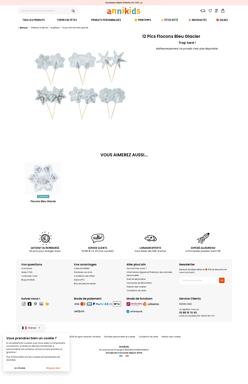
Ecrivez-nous (185, 303)
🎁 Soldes (222, 20)
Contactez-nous (29, 276)
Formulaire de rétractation (139, 283)
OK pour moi (53, 368)
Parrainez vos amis (83, 272)
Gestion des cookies (136, 286)
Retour (23, 27)
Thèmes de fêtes (67, 20)
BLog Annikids (28, 279)
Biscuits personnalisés (85, 283)
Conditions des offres (84, 276)
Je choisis (19, 368)
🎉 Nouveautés (197, 20)
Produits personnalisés (106, 20)
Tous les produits (33, 20)
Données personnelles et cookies (119, 336)
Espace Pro (79, 279)
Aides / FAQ (26, 272)
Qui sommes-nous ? (137, 268)
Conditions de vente (136, 290)
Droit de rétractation (136, 279)
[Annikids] (123, 10)
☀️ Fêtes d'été (169, 20)
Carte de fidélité (81, 268)
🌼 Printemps (142, 20)
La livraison (26, 268)
